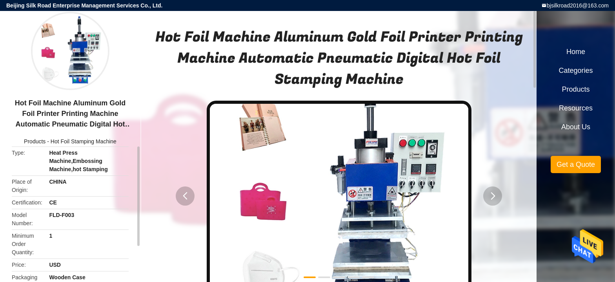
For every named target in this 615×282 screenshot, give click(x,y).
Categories (576, 70)
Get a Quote (576, 164)
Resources (576, 108)
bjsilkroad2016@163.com (578, 5)
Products (34, 141)
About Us (575, 127)
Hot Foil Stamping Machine (83, 141)
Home (575, 52)
